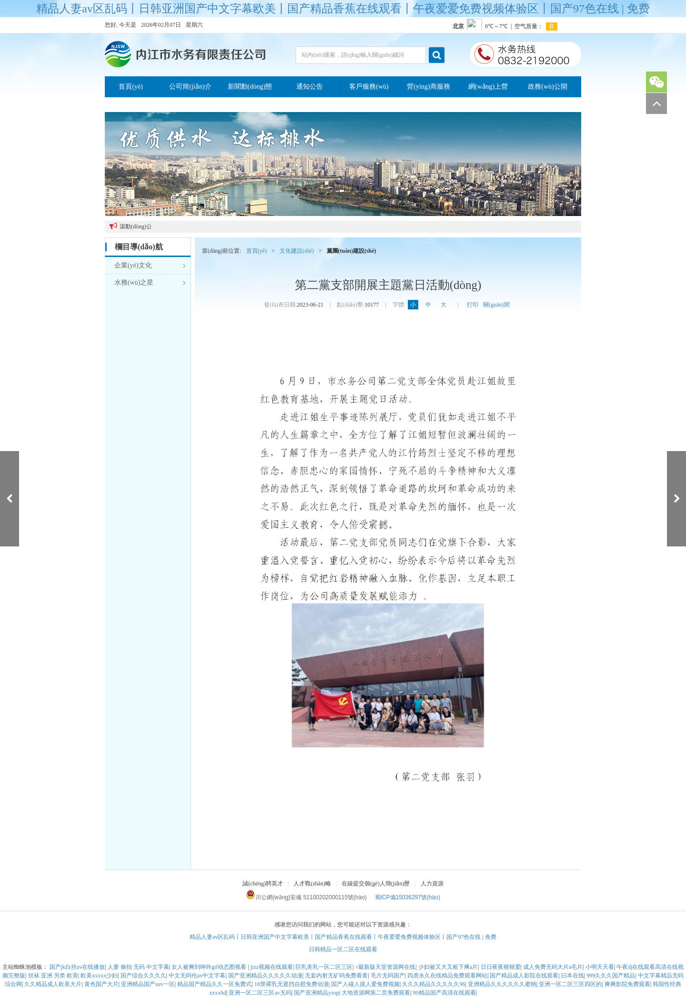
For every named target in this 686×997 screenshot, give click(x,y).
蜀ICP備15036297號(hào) (407, 897)
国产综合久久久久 (143, 975)
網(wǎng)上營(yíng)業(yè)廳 (488, 90)
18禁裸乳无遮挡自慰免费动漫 (291, 984)
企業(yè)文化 (150, 265)
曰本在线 (572, 975)
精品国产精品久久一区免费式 (214, 984)
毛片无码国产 (388, 975)
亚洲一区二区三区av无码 (260, 992)
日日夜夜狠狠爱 (501, 967)
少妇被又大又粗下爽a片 (448, 967)
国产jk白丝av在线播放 (77, 967)
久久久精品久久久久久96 (433, 984)
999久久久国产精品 (610, 975)
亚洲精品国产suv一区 (148, 984)
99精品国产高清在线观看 (444, 992)
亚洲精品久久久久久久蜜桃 (502, 984)
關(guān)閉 (496, 304)
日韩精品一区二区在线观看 (343, 949)
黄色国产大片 (101, 984)
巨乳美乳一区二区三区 (324, 967)
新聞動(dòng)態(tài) (250, 90)
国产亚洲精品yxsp (316, 992)
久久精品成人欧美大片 (52, 984)
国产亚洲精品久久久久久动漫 (265, 975)
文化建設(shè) (297, 250)
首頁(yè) (131, 86)
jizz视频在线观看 (272, 967)
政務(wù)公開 (547, 86)
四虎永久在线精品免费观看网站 (447, 975)
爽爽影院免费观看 (627, 984)
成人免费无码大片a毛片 (553, 967)
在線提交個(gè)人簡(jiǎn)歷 (376, 883)
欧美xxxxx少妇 (99, 975)
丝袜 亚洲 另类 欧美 (53, 975)
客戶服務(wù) (368, 86)
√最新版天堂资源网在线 (385, 967)
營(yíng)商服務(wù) (428, 90)
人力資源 (432, 883)
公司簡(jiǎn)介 (190, 86)
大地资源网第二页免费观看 (376, 992)
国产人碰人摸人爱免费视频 (365, 984)
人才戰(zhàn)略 (312, 883)
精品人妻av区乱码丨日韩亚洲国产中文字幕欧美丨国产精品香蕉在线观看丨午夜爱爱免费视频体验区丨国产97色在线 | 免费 (342, 8)
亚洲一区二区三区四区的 (570, 984)
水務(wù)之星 (150, 283)
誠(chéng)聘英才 (262, 883)
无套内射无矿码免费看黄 (336, 975)
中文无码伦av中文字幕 (197, 975)
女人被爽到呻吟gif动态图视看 (210, 967)
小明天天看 (599, 967)
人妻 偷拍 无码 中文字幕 (138, 967)
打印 (472, 304)
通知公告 (309, 86)
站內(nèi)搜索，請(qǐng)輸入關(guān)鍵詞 (353, 54)
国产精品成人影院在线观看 (524, 975)
